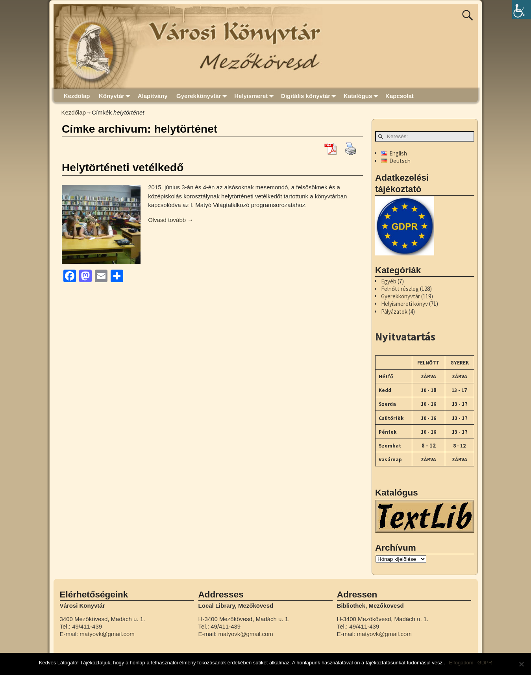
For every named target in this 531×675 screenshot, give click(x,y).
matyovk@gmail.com (107, 634)
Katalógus (362, 95)
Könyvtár (116, 95)
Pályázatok (394, 311)
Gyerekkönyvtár (203, 95)
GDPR (484, 663)
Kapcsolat (399, 95)
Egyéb (388, 281)
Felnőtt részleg (400, 288)
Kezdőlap (77, 95)
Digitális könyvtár (310, 95)
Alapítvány (153, 95)
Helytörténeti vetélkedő (122, 167)
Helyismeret (255, 95)
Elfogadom (461, 663)
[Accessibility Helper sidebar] (521, 9)
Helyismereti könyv (404, 303)
